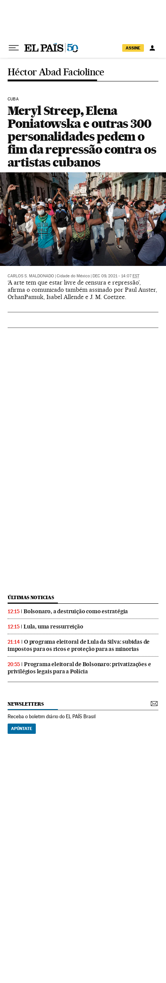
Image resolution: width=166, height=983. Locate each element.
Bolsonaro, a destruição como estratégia (76, 611)
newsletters (25, 704)
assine (133, 48)
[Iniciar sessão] (152, 48)
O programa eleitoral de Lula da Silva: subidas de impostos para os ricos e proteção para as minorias (79, 645)
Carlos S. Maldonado (31, 276)
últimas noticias (31, 597)
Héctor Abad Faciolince (56, 72)
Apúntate (21, 728)
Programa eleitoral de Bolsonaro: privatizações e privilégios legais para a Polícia (79, 668)
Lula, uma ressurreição (53, 626)
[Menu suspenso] (14, 48)
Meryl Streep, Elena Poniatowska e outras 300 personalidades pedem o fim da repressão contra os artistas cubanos (82, 136)
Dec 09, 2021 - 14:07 (116, 276)
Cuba (13, 99)
